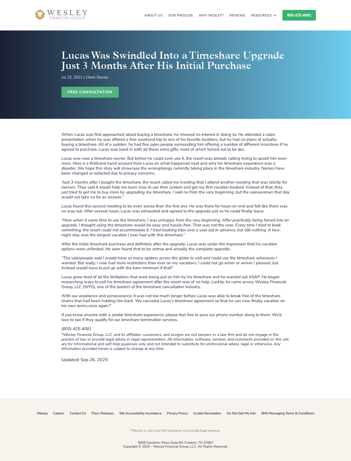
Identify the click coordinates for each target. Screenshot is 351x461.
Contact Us (78, 413)
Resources (261, 15)
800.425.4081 (299, 15)
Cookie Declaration (207, 413)
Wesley (42, 413)
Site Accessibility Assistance (140, 413)
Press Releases (103, 413)
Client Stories (97, 77)
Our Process (180, 15)
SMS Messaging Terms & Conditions (288, 413)
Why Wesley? (211, 15)
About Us (153, 15)
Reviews (237, 15)
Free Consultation (90, 92)
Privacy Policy (177, 413)
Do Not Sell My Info (241, 413)
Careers (58, 413)
